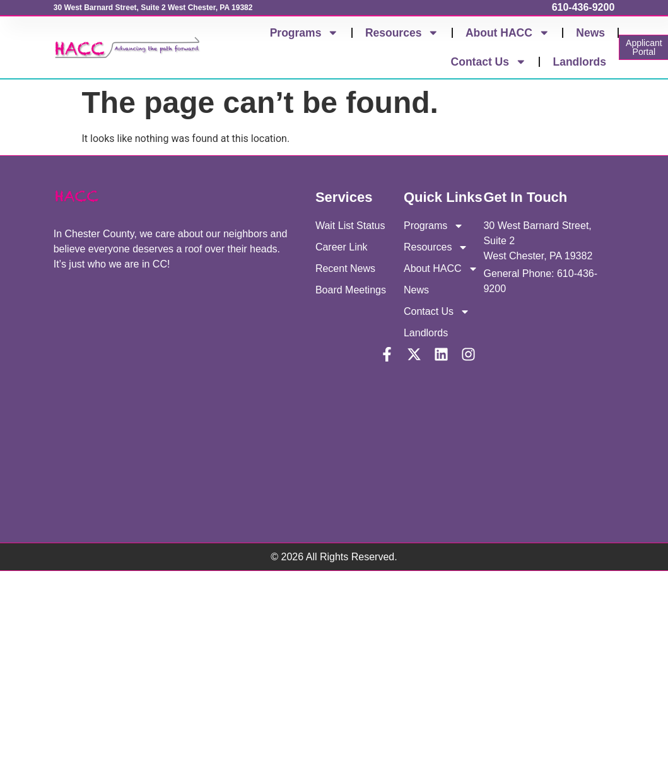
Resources (402, 33)
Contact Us (489, 62)
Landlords (579, 62)
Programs (304, 33)
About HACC (507, 33)
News (590, 32)
